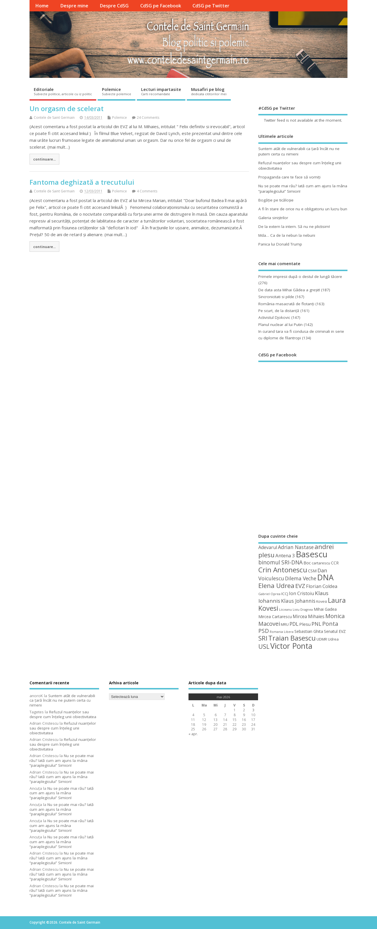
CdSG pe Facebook (160, 6)
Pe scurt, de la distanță (278, 310)
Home (42, 6)
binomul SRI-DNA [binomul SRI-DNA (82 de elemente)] (280, 562)
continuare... (44, 159)
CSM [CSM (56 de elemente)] (312, 570)
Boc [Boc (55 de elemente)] (307, 563)
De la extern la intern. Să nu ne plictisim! (294, 226)
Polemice (116, 91)
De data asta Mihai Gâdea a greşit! (289, 289)
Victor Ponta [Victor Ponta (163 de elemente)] (291, 646)
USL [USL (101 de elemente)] (263, 646)
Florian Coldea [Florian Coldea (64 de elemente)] (321, 586)
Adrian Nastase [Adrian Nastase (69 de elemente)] (296, 547)
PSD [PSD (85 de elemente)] (263, 631)
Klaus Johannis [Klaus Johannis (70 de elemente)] (298, 600)
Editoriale (63, 91)
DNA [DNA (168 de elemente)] (325, 577)
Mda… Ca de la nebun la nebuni (286, 235)
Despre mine (74, 6)
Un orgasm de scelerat (67, 108)
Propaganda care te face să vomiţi (289, 177)
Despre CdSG (114, 6)
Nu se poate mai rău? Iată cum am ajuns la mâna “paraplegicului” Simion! (62, 760)
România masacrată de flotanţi (286, 303)
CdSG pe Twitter (210, 6)
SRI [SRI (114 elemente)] (262, 638)
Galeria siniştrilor (273, 217)
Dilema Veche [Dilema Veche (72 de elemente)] (300, 578)
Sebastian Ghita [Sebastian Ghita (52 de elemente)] (308, 631)
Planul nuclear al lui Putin (280, 324)
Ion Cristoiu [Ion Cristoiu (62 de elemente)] (301, 593)
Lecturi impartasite (161, 91)
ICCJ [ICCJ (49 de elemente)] (284, 593)
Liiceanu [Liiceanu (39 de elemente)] (285, 609)
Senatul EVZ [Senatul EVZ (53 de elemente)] (335, 631)
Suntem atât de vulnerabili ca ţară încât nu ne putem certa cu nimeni (62, 700)
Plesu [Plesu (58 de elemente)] (305, 624)
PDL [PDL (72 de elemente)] (294, 623)
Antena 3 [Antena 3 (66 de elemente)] (285, 555)
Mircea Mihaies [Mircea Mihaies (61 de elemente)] (308, 616)
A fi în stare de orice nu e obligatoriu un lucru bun (302, 208)
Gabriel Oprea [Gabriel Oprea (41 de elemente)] (269, 594)
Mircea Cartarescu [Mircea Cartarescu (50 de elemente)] (275, 616)
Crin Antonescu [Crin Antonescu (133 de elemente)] (282, 569)
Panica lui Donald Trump (280, 244)
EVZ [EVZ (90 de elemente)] (300, 586)
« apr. (193, 733)
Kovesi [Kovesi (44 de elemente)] (321, 601)
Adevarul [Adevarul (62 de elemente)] (267, 547)
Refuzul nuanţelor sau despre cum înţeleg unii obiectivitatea (63, 714)
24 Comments (148, 117)
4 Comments (147, 191)
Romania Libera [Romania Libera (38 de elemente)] (282, 632)
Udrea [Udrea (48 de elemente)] (333, 639)
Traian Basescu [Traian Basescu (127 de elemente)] (292, 638)
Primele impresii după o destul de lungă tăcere (300, 276)
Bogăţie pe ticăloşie (276, 200)
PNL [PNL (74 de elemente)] (316, 623)
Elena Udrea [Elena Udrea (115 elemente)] (276, 585)
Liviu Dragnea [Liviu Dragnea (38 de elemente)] (303, 610)
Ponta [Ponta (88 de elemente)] (330, 623)
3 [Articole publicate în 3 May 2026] (253, 710)
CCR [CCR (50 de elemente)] (335, 563)
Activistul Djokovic (274, 317)
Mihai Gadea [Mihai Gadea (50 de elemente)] (325, 609)
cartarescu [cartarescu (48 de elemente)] (321, 563)
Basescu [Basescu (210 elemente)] (312, 554)
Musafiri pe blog (209, 91)
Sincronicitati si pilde (276, 296)
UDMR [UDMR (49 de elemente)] (322, 639)
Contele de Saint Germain (54, 117)
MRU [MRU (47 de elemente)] (285, 624)
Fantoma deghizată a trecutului (82, 182)
